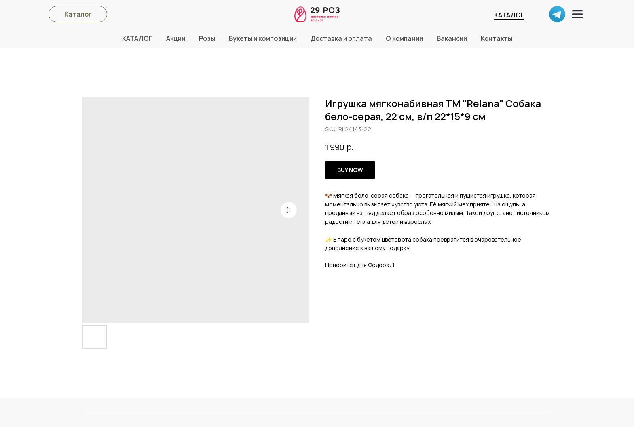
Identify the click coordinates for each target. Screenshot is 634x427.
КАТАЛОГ (509, 15)
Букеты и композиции (263, 38)
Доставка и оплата (341, 38)
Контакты (496, 38)
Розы (207, 38)
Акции (175, 38)
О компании (404, 38)
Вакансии (452, 38)
